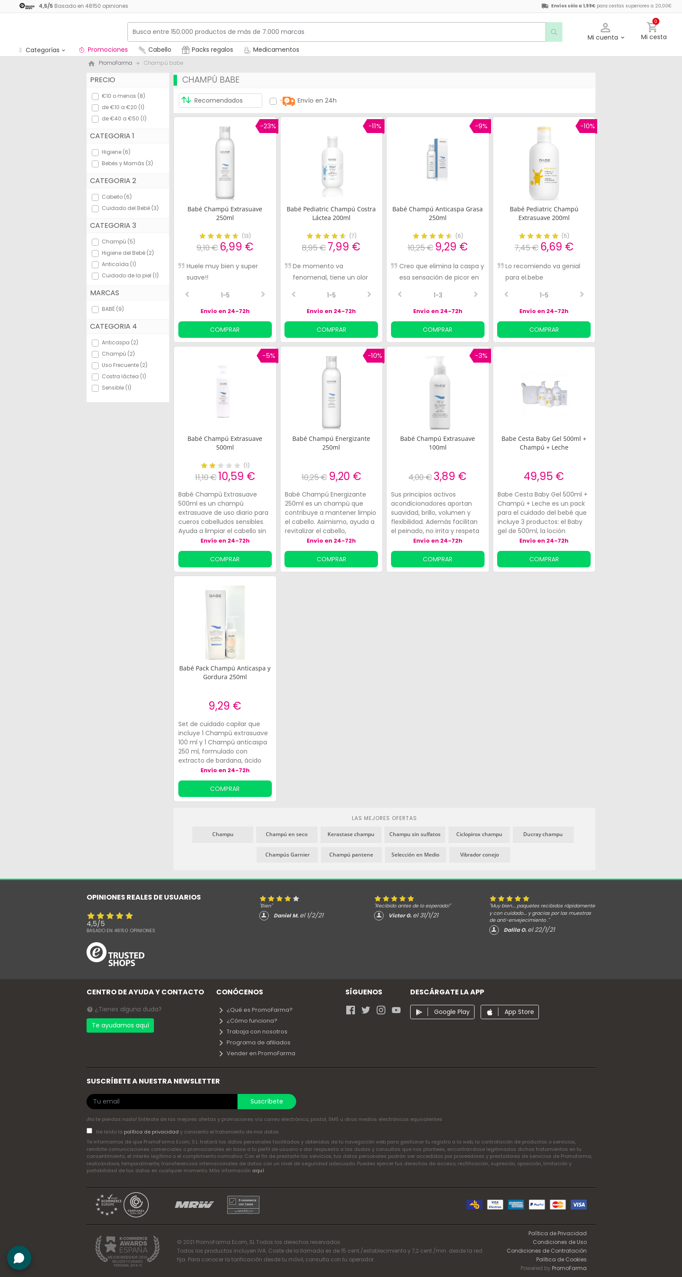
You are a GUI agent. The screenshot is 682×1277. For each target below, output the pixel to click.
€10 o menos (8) (123, 96)
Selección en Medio (415, 854)
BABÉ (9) (113, 309)
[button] (606, 32)
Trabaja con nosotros (253, 1031)
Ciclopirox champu (479, 834)
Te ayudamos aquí (120, 1025)
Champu (223, 834)
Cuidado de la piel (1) (130, 275)
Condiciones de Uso (560, 1242)
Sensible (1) (116, 387)
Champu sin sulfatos (415, 834)
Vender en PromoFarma (256, 1053)
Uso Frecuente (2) (124, 365)
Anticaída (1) (119, 264)
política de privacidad (152, 1131)
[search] (550, 32)
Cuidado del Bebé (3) (130, 208)
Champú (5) (118, 241)
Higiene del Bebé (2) (128, 253)
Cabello (154, 49)
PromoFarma (569, 1268)
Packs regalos (207, 49)
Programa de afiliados (254, 1042)
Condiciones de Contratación (547, 1250)
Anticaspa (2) (120, 342)
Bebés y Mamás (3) (127, 163)
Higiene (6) (116, 152)
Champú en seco (287, 834)
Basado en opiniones (121, 930)
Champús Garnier (287, 854)
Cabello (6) (117, 196)
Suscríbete (267, 1101)
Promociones (103, 49)
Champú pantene (351, 854)
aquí (258, 1170)
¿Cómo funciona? (247, 1021)
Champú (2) (118, 353)
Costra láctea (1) (124, 376)
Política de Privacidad (557, 1233)
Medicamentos (271, 49)
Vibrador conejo (479, 854)
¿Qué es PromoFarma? (255, 1010)
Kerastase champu (351, 834)
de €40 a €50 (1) (124, 118)
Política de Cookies (561, 1259)
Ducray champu (543, 834)
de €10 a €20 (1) (123, 107)
